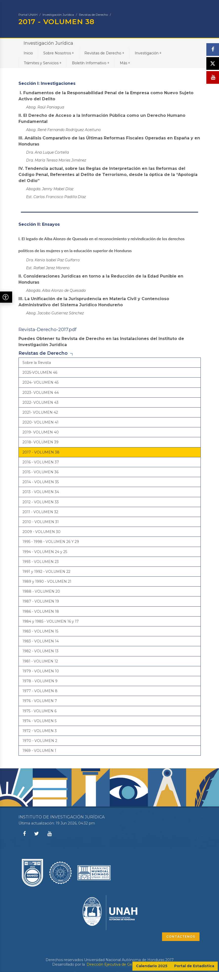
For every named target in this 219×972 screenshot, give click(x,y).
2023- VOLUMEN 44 (41, 392)
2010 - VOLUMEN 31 (41, 522)
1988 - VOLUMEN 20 (41, 591)
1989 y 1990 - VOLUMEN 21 (47, 581)
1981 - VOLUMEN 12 (40, 661)
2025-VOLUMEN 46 (40, 372)
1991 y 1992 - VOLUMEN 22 (46, 571)
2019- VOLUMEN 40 (41, 432)
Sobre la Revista (37, 362)
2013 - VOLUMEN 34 (41, 492)
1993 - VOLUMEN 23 (41, 561)
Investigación (148, 53)
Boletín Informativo (90, 62)
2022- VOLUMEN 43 (40, 402)
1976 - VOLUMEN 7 (40, 701)
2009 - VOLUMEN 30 (42, 531)
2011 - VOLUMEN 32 (40, 512)
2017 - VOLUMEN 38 (41, 452)
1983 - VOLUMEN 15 (40, 631)
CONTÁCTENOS (180, 936)
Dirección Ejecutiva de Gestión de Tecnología (126, 964)
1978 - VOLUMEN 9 (40, 681)
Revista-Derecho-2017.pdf (47, 329)
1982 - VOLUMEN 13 (40, 651)
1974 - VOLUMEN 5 (39, 721)
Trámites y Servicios (43, 62)
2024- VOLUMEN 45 (40, 382)
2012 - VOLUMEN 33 (41, 502)
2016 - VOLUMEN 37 (41, 462)
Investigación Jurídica (58, 15)
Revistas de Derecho (93, 15)
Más (125, 62)
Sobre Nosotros (58, 53)
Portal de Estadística (194, 966)
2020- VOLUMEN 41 (40, 422)
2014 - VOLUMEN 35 (41, 482)
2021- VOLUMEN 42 (40, 412)
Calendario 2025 (151, 966)
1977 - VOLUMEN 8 (40, 691)
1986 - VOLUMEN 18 (41, 611)
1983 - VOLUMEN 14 (41, 641)
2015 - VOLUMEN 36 (40, 472)
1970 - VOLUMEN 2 (40, 740)
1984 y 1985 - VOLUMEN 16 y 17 (51, 621)
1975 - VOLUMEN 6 (39, 711)
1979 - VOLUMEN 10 (41, 671)
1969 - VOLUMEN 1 (39, 750)
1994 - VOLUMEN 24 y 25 (45, 551)
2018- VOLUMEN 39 (40, 442)
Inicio (28, 53)
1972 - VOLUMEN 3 (40, 730)
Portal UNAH (27, 15)
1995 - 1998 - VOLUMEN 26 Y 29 (51, 541)
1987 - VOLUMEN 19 (41, 601)
